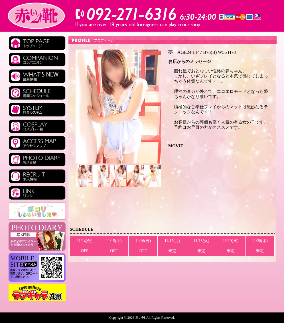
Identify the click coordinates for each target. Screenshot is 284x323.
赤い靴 (140, 318)
